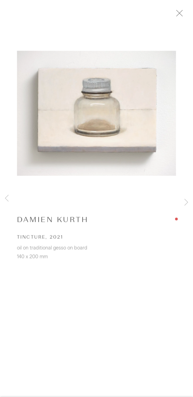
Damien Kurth (52, 222)
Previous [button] (7, 198)
